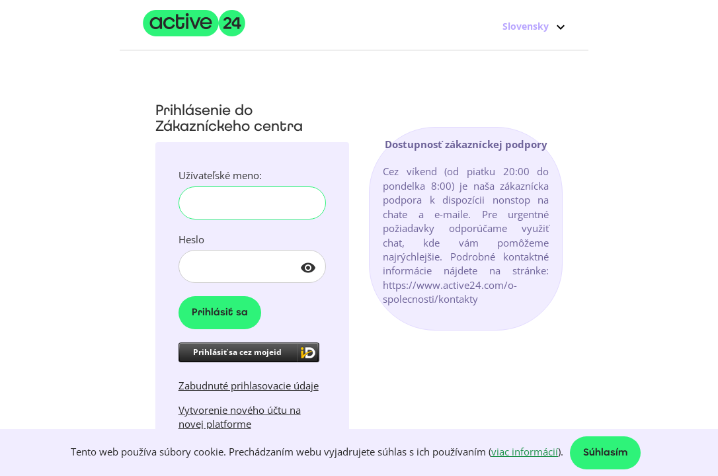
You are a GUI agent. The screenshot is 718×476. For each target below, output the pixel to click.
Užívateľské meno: (220, 175)
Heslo (191, 239)
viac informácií (524, 451)
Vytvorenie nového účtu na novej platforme (240, 416)
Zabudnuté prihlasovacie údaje (249, 385)
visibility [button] (308, 268)
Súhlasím (605, 453)
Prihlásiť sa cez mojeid (237, 352)
